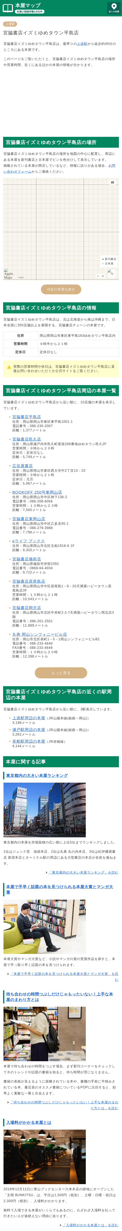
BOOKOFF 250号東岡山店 (37, 492)
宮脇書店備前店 (26, 559)
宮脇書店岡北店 (26, 608)
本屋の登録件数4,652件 (30, 11)
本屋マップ (28, 5)
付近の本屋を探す (61, 289)
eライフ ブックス (28, 541)
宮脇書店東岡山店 (28, 519)
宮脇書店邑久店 (26, 439)
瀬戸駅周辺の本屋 (28, 730)
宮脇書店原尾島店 (28, 581)
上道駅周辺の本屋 (28, 718)
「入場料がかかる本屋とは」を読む (91, 1225)
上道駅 (10, 24)
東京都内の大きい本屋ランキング (37, 775)
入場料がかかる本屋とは (28, 1122)
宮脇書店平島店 (26, 417)
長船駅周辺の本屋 (28, 741)
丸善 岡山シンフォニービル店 (39, 634)
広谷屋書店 (22, 466)
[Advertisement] (61, 100)
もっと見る (61, 673)
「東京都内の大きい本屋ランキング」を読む (84, 872)
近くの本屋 (114, 11)
